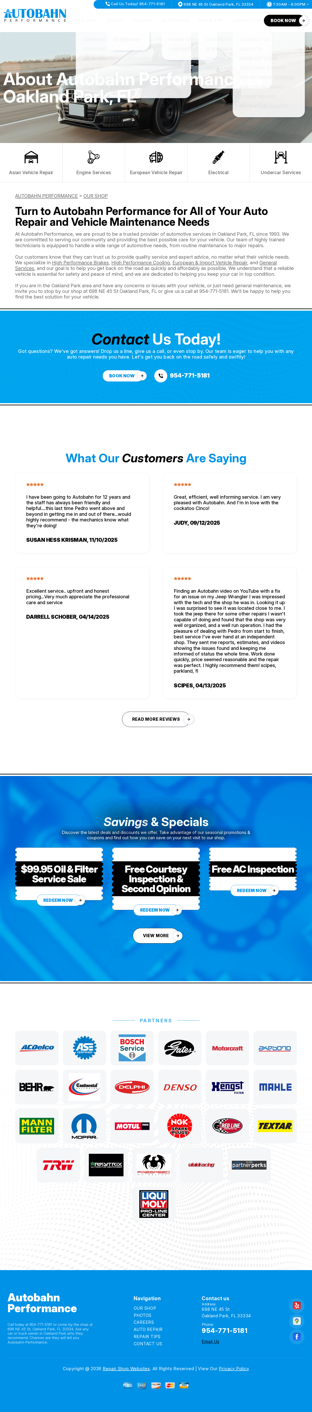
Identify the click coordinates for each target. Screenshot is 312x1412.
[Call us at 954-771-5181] (182, 375)
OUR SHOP (86, 20)
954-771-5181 (214, 291)
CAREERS (142, 20)
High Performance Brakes (80, 262)
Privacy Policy (234, 1368)
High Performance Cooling (140, 262)
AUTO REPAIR (175, 20)
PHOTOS (115, 20)
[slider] (35, 484)
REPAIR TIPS (210, 20)
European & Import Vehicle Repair (209, 262)
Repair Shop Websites (126, 1368)
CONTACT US (246, 20)
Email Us (210, 1342)
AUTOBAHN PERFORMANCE (46, 196)
